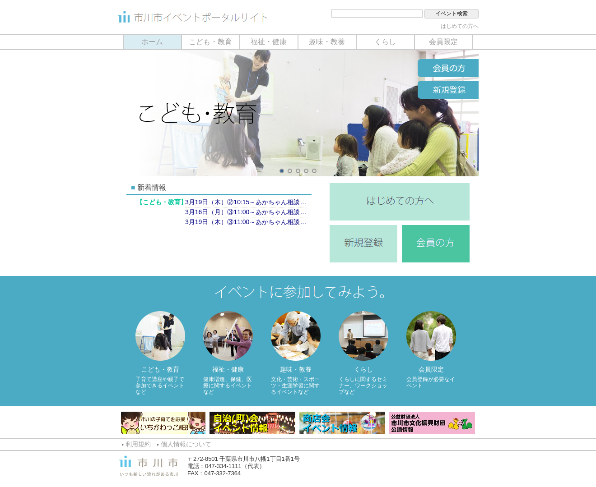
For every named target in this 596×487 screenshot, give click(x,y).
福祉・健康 (269, 42)
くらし (385, 42)
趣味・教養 (327, 42)
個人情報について (186, 444)
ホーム (152, 42)
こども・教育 (210, 42)
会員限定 (443, 42)
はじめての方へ (460, 26)
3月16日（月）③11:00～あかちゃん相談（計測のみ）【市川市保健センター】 (246, 212)
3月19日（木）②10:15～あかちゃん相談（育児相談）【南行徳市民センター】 (246, 202)
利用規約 (138, 444)
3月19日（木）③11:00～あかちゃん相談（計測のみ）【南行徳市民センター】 (246, 221)
